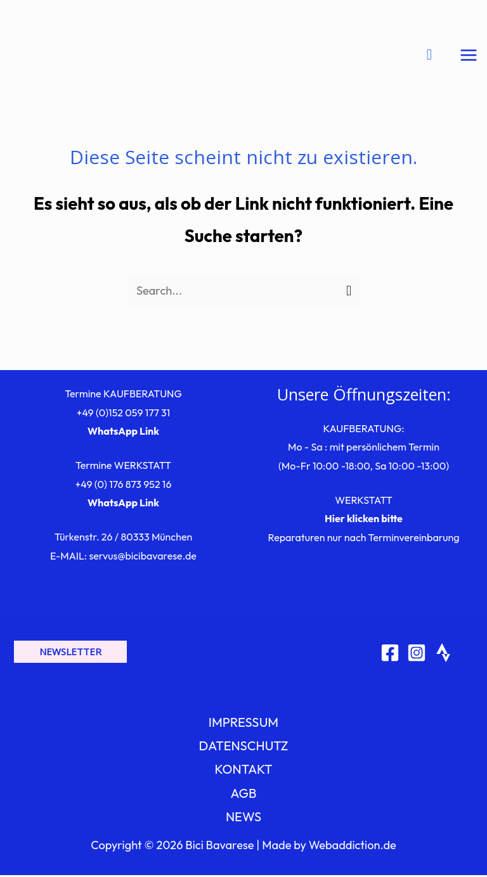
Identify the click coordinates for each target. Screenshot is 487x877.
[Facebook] (389, 653)
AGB (244, 794)
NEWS (243, 818)
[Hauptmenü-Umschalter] (469, 56)
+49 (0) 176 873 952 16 (123, 486)
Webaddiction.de (352, 847)
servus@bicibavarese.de (142, 557)
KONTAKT (243, 771)
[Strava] (443, 653)
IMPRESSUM (243, 724)
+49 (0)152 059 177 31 (124, 413)
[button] (70, 654)
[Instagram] (416, 653)
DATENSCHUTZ (243, 747)
